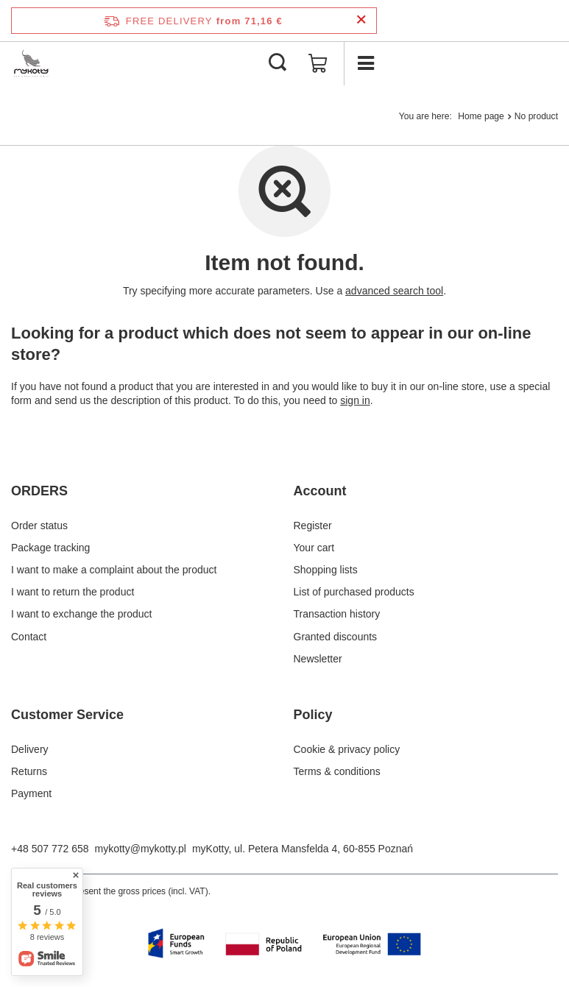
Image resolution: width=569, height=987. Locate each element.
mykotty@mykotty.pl (140, 849)
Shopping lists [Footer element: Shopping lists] (326, 570)
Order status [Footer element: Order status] (39, 525)
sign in (355, 400)
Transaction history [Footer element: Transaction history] (337, 614)
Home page (481, 116)
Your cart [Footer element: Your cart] (314, 547)
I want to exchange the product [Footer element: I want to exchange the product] (81, 614)
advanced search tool (394, 291)
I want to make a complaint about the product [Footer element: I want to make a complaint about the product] (113, 570)
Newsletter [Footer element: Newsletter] (318, 659)
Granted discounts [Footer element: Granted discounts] (336, 637)
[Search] (277, 63)
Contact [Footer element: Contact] (28, 637)
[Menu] (366, 63)
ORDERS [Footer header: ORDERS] (39, 491)
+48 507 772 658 (50, 849)
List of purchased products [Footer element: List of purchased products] (354, 592)
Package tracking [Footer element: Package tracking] (50, 547)
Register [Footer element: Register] (313, 525)
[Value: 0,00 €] (318, 63)
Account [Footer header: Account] (320, 491)
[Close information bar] (361, 20)
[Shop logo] (32, 63)
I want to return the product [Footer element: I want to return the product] (72, 592)
